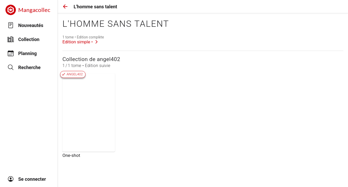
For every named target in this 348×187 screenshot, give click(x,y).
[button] (65, 6)
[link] (83, 39)
